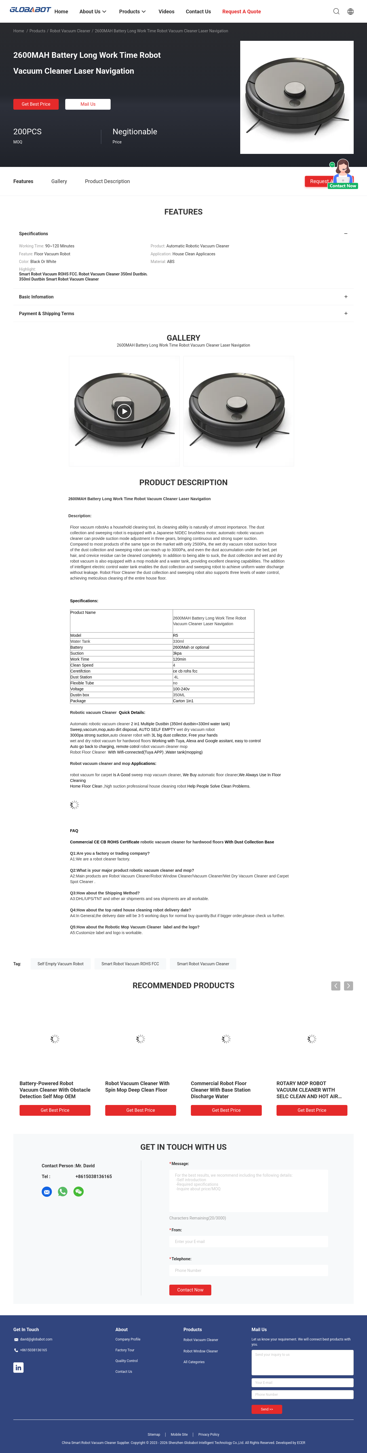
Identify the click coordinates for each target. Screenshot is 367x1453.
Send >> (267, 1409)
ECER (301, 1443)
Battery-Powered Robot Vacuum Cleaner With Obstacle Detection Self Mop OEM (55, 1089)
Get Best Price (36, 104)
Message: (180, 1163)
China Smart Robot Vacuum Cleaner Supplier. (96, 1443)
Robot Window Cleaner (201, 1351)
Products (37, 31)
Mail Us (88, 104)
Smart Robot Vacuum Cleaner (203, 964)
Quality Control (126, 1361)
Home (18, 31)
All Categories (194, 1362)
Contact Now (190, 1290)
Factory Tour (124, 1350)
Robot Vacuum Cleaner (70, 31)
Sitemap (154, 1435)
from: (177, 1230)
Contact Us (123, 1372)
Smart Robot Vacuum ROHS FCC (130, 964)
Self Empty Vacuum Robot (61, 964)
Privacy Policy (208, 1435)
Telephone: (181, 1259)
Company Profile (127, 1339)
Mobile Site (179, 1435)
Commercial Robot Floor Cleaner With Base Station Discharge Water (220, 1089)
